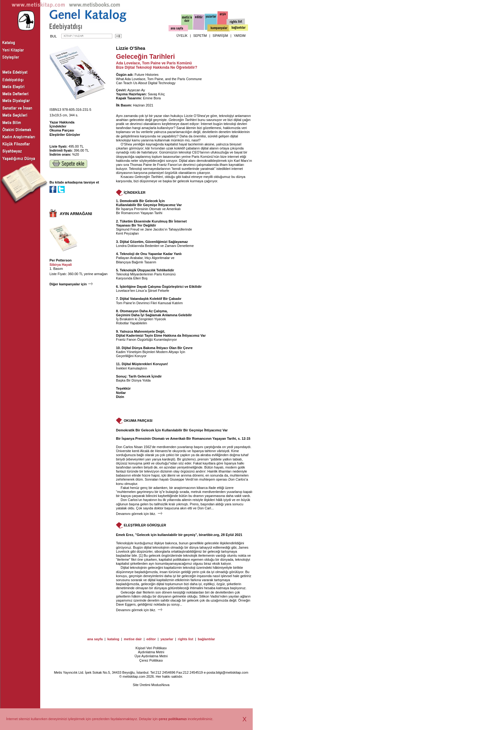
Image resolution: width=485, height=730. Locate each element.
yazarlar (167, 639)
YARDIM (240, 35)
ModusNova (160, 685)
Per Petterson (60, 260)
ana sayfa (95, 639)
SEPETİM (200, 35)
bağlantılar (206, 639)
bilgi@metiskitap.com (232, 672)
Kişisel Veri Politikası (151, 648)
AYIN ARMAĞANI (76, 213)
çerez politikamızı (173, 719)
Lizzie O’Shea (130, 48)
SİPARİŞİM (220, 35)
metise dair (133, 639)
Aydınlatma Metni (151, 652)
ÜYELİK (182, 35)
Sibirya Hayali (60, 264)
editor (151, 639)
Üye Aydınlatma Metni (151, 656)
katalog (113, 639)
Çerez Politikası (151, 660)
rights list (185, 639)
